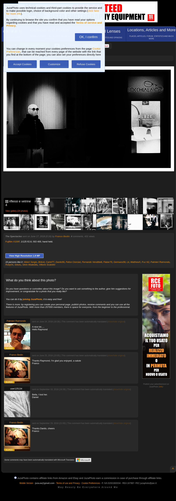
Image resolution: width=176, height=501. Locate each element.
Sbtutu (17, 264)
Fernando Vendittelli (92, 262)
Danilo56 (60, 262)
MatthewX (135, 262)
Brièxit (41, 262)
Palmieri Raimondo (160, 262)
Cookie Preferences (91, 483)
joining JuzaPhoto (32, 299)
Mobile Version (26, 483)
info (161, 387)
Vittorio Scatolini (47, 264)
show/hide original (116, 321)
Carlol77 (50, 262)
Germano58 (120, 262)
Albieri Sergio (30, 262)
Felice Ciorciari (73, 262)
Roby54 (9, 264)
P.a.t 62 (145, 262)
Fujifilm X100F (12, 241)
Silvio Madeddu (30, 264)
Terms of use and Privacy (68, 483)
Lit (128, 262)
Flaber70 (107, 262)
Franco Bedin (62, 236)
